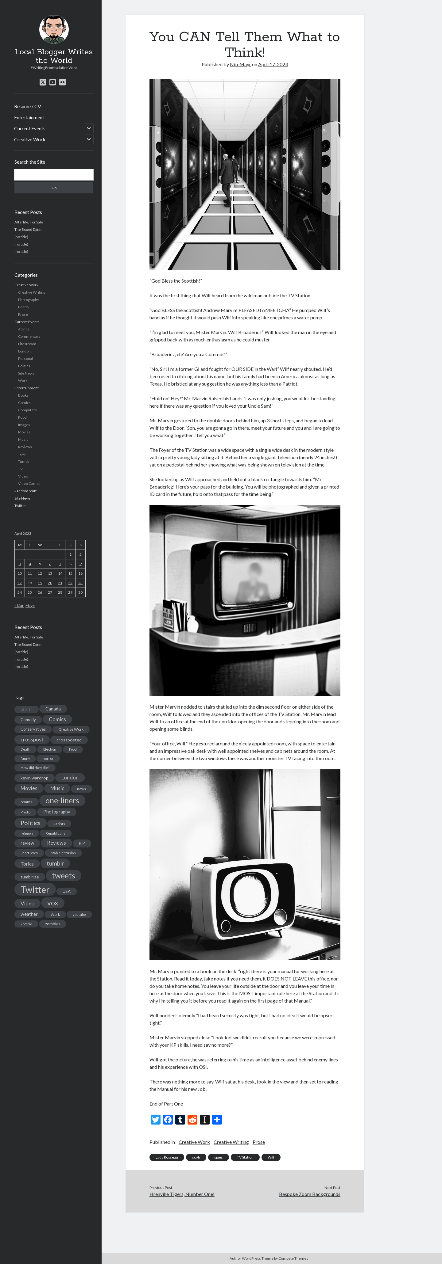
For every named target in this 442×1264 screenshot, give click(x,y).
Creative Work (29, 139)
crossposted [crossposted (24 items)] (69, 739)
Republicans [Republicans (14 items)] (55, 833)
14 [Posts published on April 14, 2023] (60, 573)
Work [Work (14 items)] (55, 914)
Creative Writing (31, 292)
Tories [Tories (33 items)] (27, 863)
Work (22, 380)
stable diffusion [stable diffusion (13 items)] (63, 853)
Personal (25, 358)
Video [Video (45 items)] (27, 903)
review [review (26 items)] (27, 843)
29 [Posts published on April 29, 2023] (70, 592)
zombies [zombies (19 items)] (52, 923)
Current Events (29, 128)
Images (24, 424)
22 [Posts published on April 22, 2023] (70, 583)
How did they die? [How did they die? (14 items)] (35, 767)
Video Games (29, 483)
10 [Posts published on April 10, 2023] (19, 573)
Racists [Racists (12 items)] (59, 824)
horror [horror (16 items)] (48, 758)
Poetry (23, 307)
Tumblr (24, 461)
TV (20, 468)
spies (218, 1157)
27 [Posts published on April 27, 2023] (50, 592)
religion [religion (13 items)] (27, 833)
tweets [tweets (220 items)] (63, 875)
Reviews (25, 446)
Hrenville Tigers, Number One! (182, 1194)
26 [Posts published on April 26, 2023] (40, 592)
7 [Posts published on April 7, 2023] (60, 564)
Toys (22, 454)
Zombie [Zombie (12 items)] (26, 924)
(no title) (21, 236)
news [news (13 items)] (81, 789)
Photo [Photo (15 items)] (25, 812)
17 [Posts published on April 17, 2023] (19, 583)
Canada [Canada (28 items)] (53, 708)
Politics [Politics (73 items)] (31, 822)
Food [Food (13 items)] (73, 749)
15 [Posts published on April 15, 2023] (70, 573)
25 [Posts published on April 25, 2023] (30, 592)
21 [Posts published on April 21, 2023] (60, 583)
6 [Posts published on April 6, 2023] (50, 564)
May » (30, 605)
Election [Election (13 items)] (49, 749)
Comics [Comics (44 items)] (57, 719)
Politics (24, 366)
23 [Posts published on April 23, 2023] (80, 583)
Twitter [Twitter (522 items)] (35, 889)
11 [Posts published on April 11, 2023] (30, 573)
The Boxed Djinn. (28, 229)
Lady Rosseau (167, 1157)
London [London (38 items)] (70, 778)
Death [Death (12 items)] (25, 749)
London (24, 351)
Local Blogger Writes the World (54, 56)
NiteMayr (240, 64)
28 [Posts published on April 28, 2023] (60, 592)
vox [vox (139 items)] (52, 902)
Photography (28, 299)
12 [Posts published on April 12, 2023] (40, 573)
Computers (27, 410)
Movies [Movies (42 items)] (29, 788)
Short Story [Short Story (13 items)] (29, 853)
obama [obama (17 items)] (27, 801)
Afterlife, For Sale (28, 222)
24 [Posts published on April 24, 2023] (19, 592)
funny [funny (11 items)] (25, 758)
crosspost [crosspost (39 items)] (32, 740)
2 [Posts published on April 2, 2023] (80, 554)
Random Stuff (25, 491)
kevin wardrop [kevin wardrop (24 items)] (34, 777)
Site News (26, 373)
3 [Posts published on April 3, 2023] (20, 564)
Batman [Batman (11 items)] (27, 709)
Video (23, 476)
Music (23, 439)
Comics (24, 402)
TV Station (245, 1157)
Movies (24, 432)
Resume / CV (27, 106)
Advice (23, 329)
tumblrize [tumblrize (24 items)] (30, 876)
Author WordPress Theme (251, 1258)
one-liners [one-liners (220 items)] (62, 800)
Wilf (271, 1157)
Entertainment (29, 117)
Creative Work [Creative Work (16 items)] (71, 729)
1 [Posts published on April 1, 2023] (70, 554)
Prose (23, 314)
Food (22, 417)
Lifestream (27, 343)
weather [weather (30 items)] (29, 914)
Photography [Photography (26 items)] (56, 811)
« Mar (19, 605)
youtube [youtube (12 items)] (79, 914)
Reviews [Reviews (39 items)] (56, 843)
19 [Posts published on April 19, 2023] (40, 583)
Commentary (29, 336)
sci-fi (196, 1157)
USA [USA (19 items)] (67, 891)
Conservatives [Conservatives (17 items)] (33, 729)
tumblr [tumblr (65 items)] (55, 863)
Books (23, 395)
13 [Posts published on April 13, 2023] (50, 573)
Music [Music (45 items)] (57, 788)
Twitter (20, 505)
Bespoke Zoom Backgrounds (309, 1194)
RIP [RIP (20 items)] (82, 843)
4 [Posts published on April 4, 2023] (30, 564)
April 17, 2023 (273, 64)
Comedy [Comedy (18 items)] (28, 719)
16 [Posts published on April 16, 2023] (80, 573)
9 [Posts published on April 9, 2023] (80, 564)
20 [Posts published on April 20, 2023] (50, 583)
